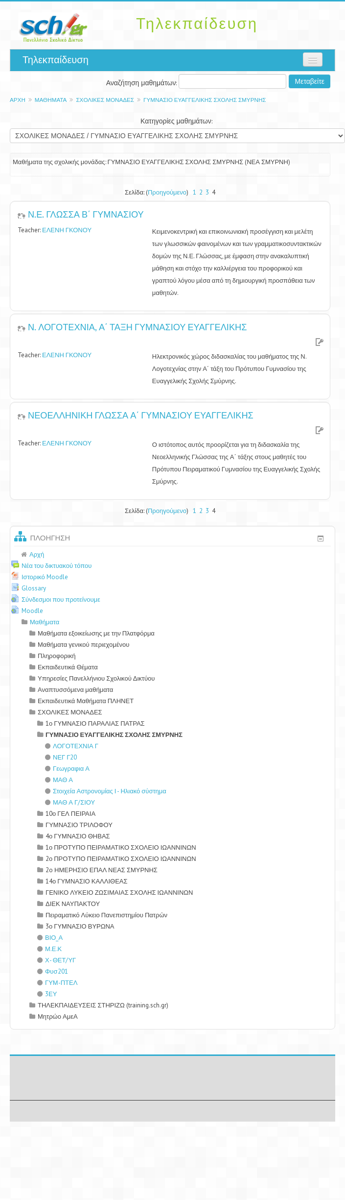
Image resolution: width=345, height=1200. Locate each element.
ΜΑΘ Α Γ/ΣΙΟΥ (70, 802)
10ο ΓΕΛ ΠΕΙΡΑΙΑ (70, 813)
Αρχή (17, 99)
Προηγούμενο (167, 192)
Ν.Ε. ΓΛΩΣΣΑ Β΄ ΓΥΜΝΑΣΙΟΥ (86, 214)
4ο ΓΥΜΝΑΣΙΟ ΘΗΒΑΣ (78, 836)
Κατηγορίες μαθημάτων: (176, 121)
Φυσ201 (52, 971)
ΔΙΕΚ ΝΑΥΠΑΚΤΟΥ (73, 904)
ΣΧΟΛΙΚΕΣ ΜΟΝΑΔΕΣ (105, 99)
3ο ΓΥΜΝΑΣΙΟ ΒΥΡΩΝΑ (80, 926)
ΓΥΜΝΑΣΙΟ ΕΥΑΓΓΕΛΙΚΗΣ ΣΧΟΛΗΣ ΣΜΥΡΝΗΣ (204, 99)
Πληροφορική (56, 656)
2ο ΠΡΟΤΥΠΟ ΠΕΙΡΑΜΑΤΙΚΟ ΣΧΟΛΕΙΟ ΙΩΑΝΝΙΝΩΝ (121, 859)
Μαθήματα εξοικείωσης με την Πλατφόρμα (96, 633)
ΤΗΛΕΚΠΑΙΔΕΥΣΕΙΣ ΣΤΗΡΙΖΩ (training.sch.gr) (103, 1005)
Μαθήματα (51, 99)
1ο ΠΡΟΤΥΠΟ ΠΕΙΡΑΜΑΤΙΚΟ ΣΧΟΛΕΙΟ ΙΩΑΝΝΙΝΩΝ (121, 847)
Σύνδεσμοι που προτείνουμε (61, 599)
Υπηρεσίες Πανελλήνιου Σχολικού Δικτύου (96, 678)
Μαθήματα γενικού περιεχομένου (83, 644)
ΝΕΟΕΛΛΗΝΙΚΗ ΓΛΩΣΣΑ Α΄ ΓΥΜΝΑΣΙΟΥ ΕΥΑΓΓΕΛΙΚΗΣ (140, 414)
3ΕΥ (47, 994)
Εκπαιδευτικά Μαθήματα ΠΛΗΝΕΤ (86, 701)
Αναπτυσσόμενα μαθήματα (75, 690)
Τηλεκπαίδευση (56, 59)
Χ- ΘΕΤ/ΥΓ (56, 960)
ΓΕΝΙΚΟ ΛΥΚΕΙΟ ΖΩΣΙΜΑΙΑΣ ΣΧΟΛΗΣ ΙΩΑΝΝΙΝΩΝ (119, 892)
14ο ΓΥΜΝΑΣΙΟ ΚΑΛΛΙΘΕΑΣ (87, 881)
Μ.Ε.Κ (49, 949)
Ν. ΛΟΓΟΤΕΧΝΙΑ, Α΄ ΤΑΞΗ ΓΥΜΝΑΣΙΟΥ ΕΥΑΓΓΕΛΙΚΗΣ (137, 326)
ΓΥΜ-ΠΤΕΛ (57, 983)
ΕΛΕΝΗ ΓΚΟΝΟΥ (67, 230)
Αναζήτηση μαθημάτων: (142, 82)
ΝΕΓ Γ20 (61, 757)
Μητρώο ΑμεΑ (58, 1016)
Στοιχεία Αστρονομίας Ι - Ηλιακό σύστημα (105, 791)
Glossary (34, 588)
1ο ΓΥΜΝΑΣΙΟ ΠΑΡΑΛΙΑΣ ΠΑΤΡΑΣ (95, 723)
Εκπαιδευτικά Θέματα (68, 667)
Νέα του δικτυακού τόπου (57, 566)
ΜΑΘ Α (59, 780)
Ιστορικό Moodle (45, 577)
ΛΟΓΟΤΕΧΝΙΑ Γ (71, 746)
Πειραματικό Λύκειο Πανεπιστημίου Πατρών (106, 915)
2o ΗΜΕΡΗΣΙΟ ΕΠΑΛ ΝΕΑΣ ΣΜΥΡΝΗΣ (102, 870)
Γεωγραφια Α (67, 768)
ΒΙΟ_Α (50, 937)
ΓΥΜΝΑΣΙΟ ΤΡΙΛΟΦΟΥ (79, 825)
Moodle (32, 611)
